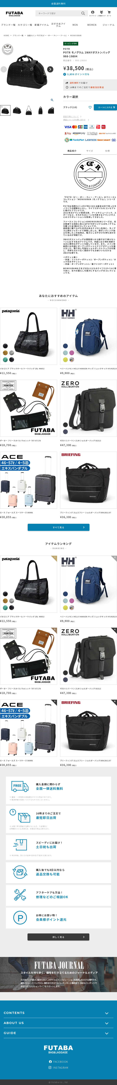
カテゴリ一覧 (25, 24)
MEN (75, 24)
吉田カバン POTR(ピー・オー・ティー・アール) (47, 35)
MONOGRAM (75, 35)
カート (109, 15)
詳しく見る (58, 937)
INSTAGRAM (58, 1067)
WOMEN (92, 24)
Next (50, 69)
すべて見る (58, 527)
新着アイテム (42, 24)
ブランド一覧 (8, 24)
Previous (4, 69)
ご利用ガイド (101, 15)
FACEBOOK (58, 1061)
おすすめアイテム (58, 24)
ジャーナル (109, 24)
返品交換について (71, 116)
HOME (6, 35)
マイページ (92, 15)
